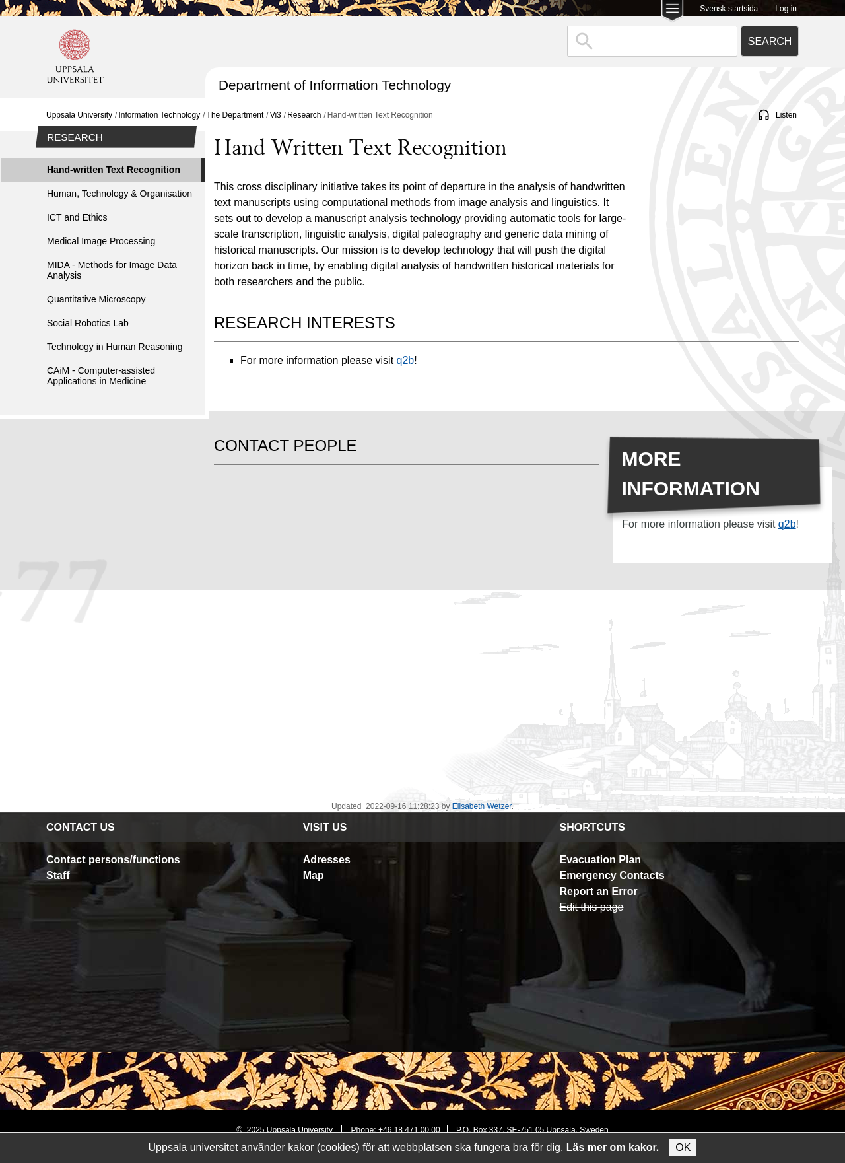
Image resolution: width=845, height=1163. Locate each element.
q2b (406, 360)
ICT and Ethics (77, 217)
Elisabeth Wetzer (482, 806)
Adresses (327, 859)
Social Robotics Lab (88, 323)
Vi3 (275, 115)
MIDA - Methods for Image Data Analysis (112, 270)
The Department (235, 115)
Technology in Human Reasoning (114, 346)
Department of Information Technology (335, 84)
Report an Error (598, 891)
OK (683, 1147)
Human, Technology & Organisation (119, 193)
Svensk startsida (729, 8)
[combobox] (652, 41)
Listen (786, 115)
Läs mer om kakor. (612, 1147)
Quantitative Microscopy (96, 299)
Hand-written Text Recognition (113, 169)
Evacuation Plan (600, 859)
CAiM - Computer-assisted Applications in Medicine (101, 375)
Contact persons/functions (113, 859)
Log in (786, 8)
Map (313, 875)
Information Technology (159, 115)
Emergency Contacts (611, 875)
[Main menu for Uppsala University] (672, 12)
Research (304, 115)
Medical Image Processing (101, 241)
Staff (58, 875)
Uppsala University (79, 115)
